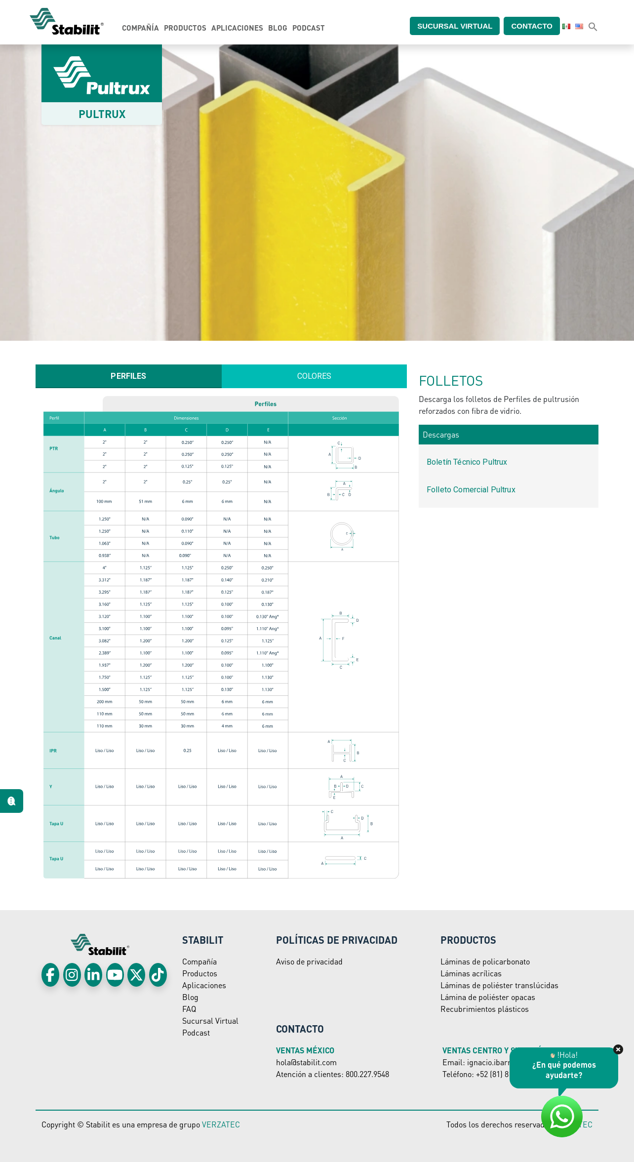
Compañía (140, 28)
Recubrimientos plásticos (484, 1008)
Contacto (537, 26)
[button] (593, 26)
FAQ (189, 1008)
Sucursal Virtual (210, 1020)
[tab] (129, 376)
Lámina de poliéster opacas (487, 997)
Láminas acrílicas (471, 973)
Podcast (308, 28)
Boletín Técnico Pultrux (467, 462)
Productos (185, 28)
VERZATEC (221, 1124)
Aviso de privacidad (309, 961)
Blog (277, 28)
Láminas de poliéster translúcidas (499, 985)
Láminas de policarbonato (485, 961)
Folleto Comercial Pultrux (471, 489)
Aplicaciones (237, 28)
